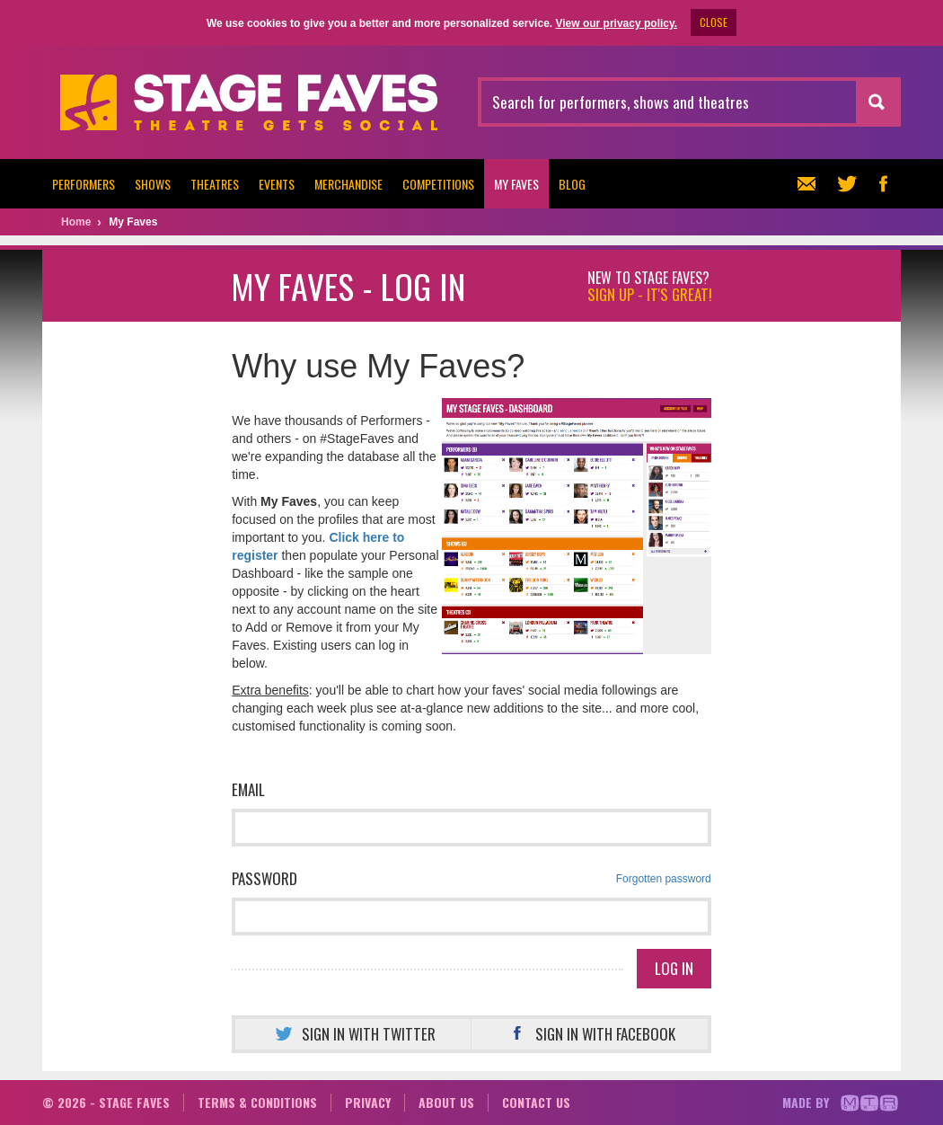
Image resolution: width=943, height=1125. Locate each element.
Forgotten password (663, 879)
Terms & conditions (257, 1102)
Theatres (214, 183)
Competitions (438, 183)
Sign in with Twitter (353, 1034)
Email (248, 789)
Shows (153, 183)
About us (446, 1102)
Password (471, 879)
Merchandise (348, 183)
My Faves (516, 183)
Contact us (536, 1102)
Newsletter (804, 183)
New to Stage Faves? (649, 286)
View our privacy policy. (616, 23)
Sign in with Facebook (589, 1034)
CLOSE (713, 22)
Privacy (368, 1102)
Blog (572, 183)
